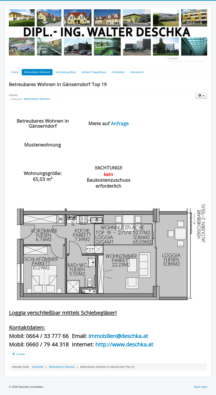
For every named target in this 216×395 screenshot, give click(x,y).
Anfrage (120, 123)
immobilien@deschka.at (118, 336)
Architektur (118, 72)
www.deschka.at (132, 344)
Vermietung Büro (65, 72)
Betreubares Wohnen (37, 72)
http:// (103, 344)
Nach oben (200, 386)
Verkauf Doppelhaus (93, 72)
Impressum (137, 72)
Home (15, 72)
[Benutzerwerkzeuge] (201, 96)
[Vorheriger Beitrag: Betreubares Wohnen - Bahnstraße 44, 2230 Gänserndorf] (18, 354)
